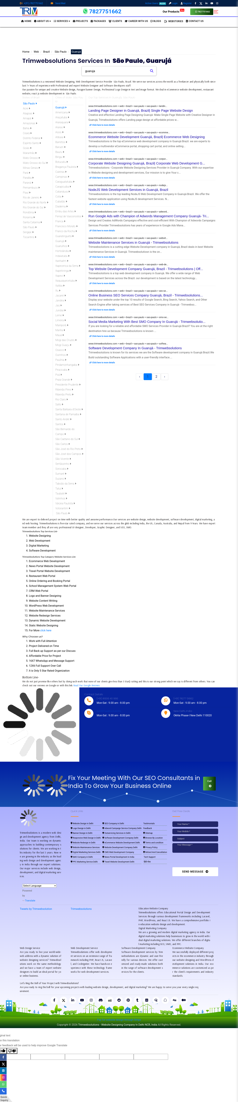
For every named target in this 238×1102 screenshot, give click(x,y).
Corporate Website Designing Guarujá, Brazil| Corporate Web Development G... (146, 163)
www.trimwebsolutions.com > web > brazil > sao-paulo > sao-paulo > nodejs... (128, 185)
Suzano (60, 478)
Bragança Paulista (66, 166)
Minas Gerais (31, 167)
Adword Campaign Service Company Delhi (121, 828)
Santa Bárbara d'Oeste (69, 409)
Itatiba (59, 285)
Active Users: (155, 3)
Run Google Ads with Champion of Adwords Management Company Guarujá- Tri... (148, 216)
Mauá (59, 335)
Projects (80, 21)
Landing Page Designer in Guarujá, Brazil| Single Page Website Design (140, 110)
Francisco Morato (66, 226)
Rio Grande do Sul (33, 207)
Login (173, 3)
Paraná (27, 182)
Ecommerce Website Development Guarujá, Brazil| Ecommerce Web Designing (146, 137)
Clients (115, 21)
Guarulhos (62, 246)
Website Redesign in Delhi (83, 843)
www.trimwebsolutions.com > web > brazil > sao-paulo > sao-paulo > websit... (128, 238)
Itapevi (60, 275)
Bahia (26, 128)
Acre (26, 108)
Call (209, 783)
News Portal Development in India (118, 857)
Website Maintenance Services (85, 847)
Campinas (62, 176)
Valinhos (61, 498)
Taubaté (61, 493)
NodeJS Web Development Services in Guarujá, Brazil (128, 190)
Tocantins (29, 237)
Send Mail (58, 3)
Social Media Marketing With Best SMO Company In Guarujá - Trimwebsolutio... (146, 322)
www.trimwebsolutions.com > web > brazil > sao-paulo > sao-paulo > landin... (127, 106)
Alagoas (28, 113)
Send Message (195, 871)
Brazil (46, 51)
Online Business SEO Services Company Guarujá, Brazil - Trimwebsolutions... (145, 295)
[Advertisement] (119, 39)
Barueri (60, 147)
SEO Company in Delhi (113, 823)
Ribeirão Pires (64, 389)
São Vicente (63, 458)
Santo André (63, 419)
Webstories (173, 21)
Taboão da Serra (65, 483)
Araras (60, 127)
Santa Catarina (32, 222)
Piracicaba (62, 369)
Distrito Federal (32, 138)
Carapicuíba (63, 186)
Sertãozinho (63, 463)
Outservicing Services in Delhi (116, 833)
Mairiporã (61, 325)
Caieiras (60, 171)
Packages (98, 21)
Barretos (61, 142)
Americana (62, 112)
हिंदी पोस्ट (147, 862)
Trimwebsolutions (81, 908)
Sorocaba (61, 468)
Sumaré (60, 473)
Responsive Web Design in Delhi (86, 838)
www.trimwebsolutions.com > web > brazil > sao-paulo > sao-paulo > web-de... (128, 264)
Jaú (58, 305)
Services (62, 21)
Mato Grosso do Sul (35, 162)
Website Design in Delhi (82, 823)
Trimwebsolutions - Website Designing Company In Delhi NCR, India (117, 1024)
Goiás (26, 148)
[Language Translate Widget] (39, 886)
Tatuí (59, 488)
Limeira (60, 320)
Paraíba (28, 177)
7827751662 (202, 11)
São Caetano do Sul (67, 439)
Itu (57, 290)
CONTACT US (195, 21)
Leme (59, 315)
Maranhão (29, 153)
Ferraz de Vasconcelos (69, 216)
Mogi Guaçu (63, 345)
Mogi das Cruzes (66, 340)
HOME (26, 21)
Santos (60, 424)
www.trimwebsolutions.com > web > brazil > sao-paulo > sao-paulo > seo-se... (128, 291)
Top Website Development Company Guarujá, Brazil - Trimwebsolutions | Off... (145, 269)
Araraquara (62, 122)
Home (25, 51)
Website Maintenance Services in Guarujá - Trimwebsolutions (133, 242)
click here (45, 630)
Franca (60, 221)
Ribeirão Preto (64, 394)
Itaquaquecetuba (66, 280)
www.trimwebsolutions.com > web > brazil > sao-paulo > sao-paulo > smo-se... (128, 317)
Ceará (27, 133)
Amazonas (29, 123)
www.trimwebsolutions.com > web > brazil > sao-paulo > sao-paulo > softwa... (128, 343)
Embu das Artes (65, 211)
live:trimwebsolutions (109, 711)
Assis (59, 132)
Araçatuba (62, 117)
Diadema (61, 206)
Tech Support (149, 857)
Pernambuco (31, 187)
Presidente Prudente (67, 384)
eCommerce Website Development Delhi (121, 843)
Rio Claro (61, 399)
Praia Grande (63, 379)
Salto (59, 404)
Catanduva (62, 191)
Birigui (59, 157)
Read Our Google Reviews (86, 685)
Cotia (59, 196)
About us (42, 21)
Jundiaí (60, 310)
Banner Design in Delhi (82, 833)
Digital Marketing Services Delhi (85, 852)
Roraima (28, 217)
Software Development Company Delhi (120, 838)
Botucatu (61, 161)
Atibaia (60, 137)
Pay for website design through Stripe (119, 1019)
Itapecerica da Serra (67, 265)
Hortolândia (63, 251)
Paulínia (60, 359)
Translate (28, 900)
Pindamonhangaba (67, 364)
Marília (60, 330)
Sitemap (148, 833)
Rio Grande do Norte (35, 202)
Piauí (26, 192)
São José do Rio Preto (69, 449)
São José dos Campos (69, 453)
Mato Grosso (31, 158)
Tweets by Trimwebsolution (36, 908)
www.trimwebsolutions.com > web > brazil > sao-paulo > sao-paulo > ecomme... (129, 132)
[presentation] (195, 860)
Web (36, 51)
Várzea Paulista (65, 503)
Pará (26, 172)
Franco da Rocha (66, 231)
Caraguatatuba (64, 181)
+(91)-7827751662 (31, 3)
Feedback (147, 828)
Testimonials (149, 823)
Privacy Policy (150, 847)
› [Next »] (164, 377)
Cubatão (61, 201)
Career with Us (136, 21)
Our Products (173, 11)
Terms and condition (153, 843)
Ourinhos (61, 355)
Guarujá (60, 107)
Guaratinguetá (64, 236)
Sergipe (28, 232)
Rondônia (29, 212)
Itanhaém (61, 260)
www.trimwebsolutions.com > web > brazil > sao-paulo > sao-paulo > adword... (128, 211)
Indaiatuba (62, 256)
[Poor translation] (12, 1051)
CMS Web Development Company (118, 852)
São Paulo (60, 51)
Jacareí (60, 295)
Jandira (60, 300)
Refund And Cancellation (155, 852)
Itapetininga (63, 270)
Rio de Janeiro (31, 197)
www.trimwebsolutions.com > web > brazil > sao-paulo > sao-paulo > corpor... (127, 159)
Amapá (27, 118)
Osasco (60, 350)
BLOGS (156, 21)
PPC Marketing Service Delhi (84, 862)
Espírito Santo (31, 143)
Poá (58, 374)
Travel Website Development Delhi (118, 862)
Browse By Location (153, 838)
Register (186, 3)
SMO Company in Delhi (82, 857)
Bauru (59, 152)
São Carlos (62, 444)
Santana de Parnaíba (68, 414)
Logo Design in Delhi (81, 828)
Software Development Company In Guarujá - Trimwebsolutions (135, 348)
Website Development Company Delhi (120, 847)
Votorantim (62, 508)
